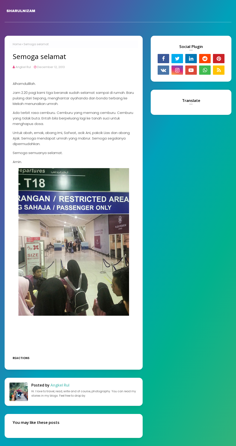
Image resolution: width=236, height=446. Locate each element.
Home (17, 44)
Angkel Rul (23, 67)
